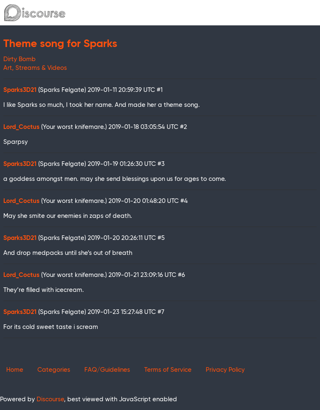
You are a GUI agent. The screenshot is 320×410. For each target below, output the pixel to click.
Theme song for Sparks (60, 44)
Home (14, 370)
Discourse (50, 399)
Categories (53, 370)
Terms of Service (168, 370)
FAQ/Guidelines (107, 370)
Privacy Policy (225, 370)
